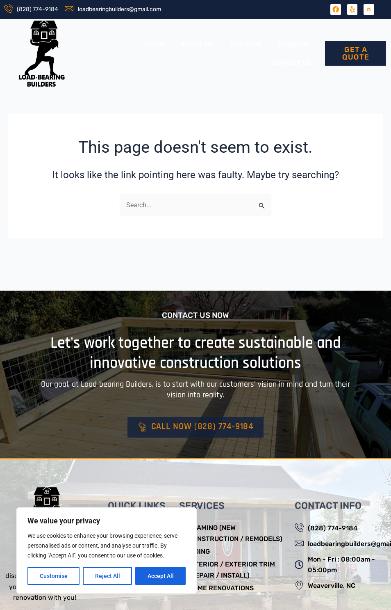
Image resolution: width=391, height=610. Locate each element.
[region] (106, 550)
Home (153, 43)
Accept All (161, 576)
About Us (197, 43)
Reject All (107, 576)
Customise (54, 576)
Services (245, 43)
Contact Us (292, 62)
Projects (292, 43)
